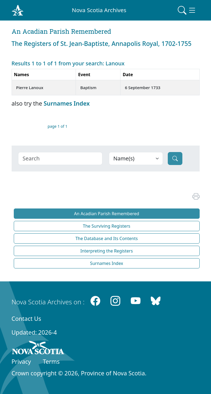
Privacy (21, 361)
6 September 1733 (142, 87)
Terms (51, 361)
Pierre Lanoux (29, 87)
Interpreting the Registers (106, 251)
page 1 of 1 (57, 126)
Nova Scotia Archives (99, 10)
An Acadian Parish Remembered (106, 214)
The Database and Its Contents (106, 238)
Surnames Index (66, 103)
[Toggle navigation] (187, 10)
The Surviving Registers (106, 226)
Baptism (88, 87)
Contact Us (26, 318)
